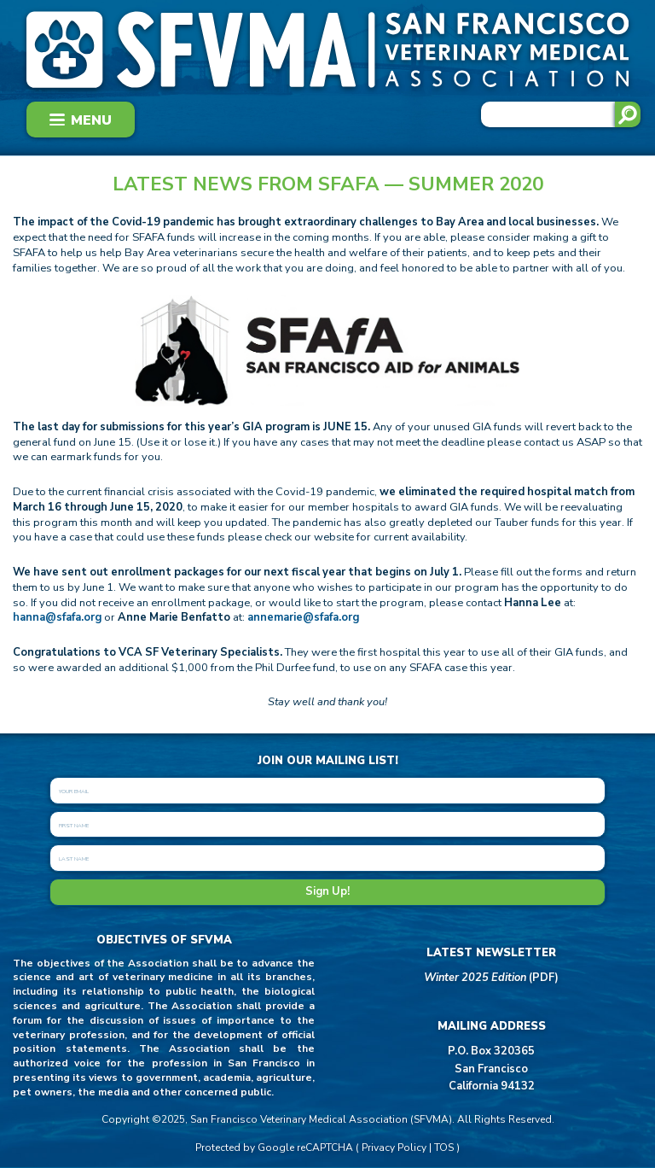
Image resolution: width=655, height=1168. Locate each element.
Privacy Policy (394, 1147)
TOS (444, 1147)
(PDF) (491, 977)
